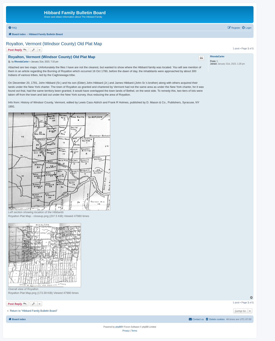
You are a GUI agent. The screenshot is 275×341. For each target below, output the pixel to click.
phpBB (118, 327)
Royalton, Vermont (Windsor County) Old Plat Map (54, 43)
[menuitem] (12, 27)
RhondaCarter (217, 56)
